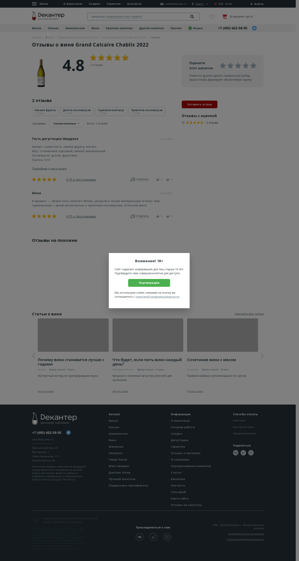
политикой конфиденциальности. (158, 296)
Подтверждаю (149, 283)
